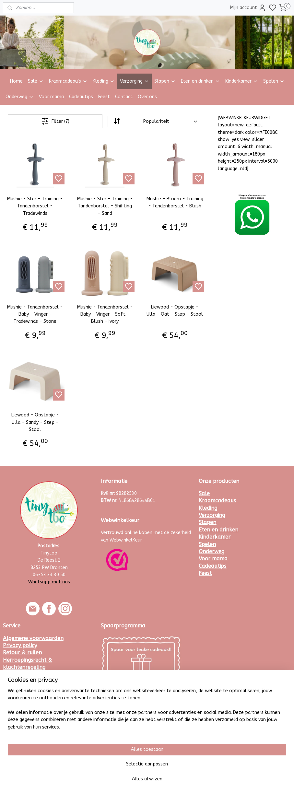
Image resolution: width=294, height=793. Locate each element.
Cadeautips (81, 96)
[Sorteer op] (155, 121)
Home (16, 81)
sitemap (165, 781)
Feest (104, 96)
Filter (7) (55, 121)
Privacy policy (20, 645)
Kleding (104, 81)
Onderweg (20, 96)
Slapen (165, 81)
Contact (124, 96)
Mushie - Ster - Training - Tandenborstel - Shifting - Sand (105, 206)
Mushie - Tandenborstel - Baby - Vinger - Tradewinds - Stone (35, 314)
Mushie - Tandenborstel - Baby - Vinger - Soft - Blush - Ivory (105, 314)
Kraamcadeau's (68, 81)
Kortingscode (19, 682)
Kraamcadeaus (217, 500)
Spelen (274, 81)
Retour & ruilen (22, 652)
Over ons (147, 96)
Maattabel (16, 696)
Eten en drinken (200, 81)
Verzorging (134, 81)
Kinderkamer (241, 81)
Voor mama (51, 96)
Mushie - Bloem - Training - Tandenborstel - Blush (175, 202)
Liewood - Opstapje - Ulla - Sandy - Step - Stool (35, 422)
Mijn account (248, 8)
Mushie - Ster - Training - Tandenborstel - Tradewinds (35, 206)
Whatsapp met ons (49, 582)
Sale (36, 81)
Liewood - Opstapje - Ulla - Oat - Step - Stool (175, 310)
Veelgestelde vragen (28, 674)
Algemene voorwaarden (33, 638)
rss (177, 781)
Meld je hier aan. (118, 709)
